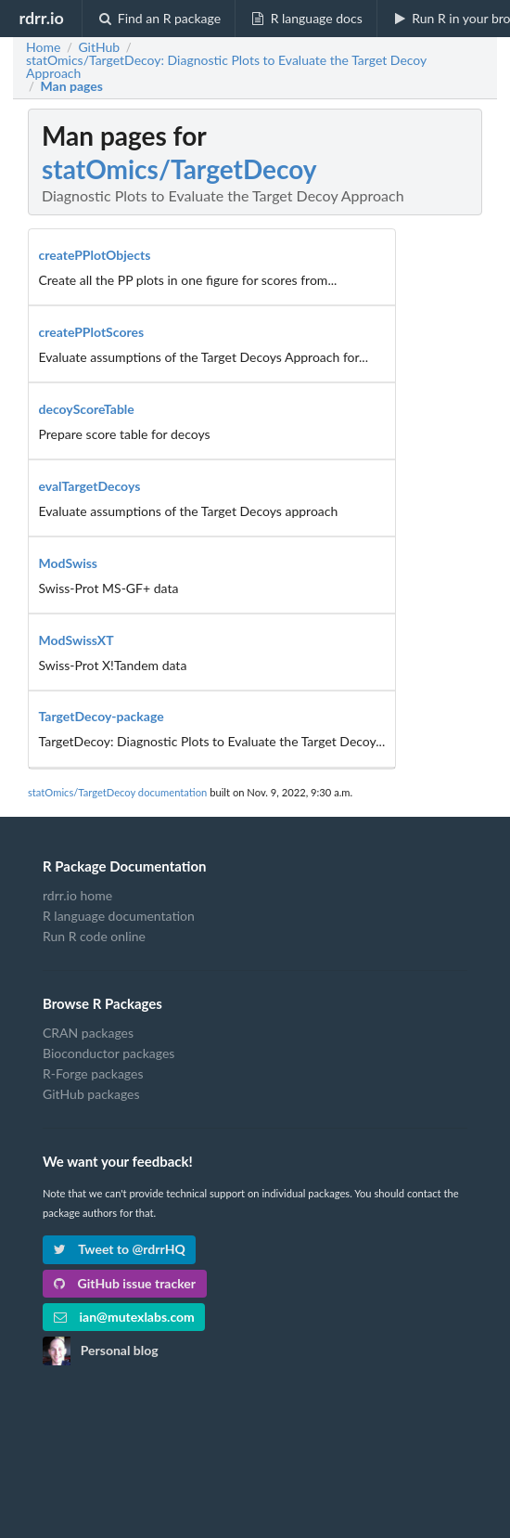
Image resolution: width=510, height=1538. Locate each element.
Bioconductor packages (108, 1053)
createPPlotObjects (95, 255)
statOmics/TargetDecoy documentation (117, 792)
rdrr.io (41, 17)
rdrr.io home (77, 895)
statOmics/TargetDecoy (179, 169)
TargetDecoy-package (101, 716)
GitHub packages (91, 1094)
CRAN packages (88, 1033)
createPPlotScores (92, 332)
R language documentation (119, 916)
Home (43, 47)
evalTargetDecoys (90, 486)
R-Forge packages (93, 1073)
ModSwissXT (76, 640)
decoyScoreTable (86, 409)
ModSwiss (68, 563)
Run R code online (94, 936)
